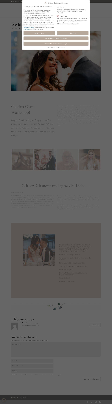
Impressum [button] (63, 47)
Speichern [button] (73, 33)
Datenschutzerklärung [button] (57, 47)
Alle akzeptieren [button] (39, 33)
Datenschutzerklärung (29, 27)
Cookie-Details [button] (49, 47)
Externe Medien (63, 15)
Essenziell (61, 7)
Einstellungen (27, 28)
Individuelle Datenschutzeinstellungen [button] (55, 43)
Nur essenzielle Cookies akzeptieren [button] (56, 38)
